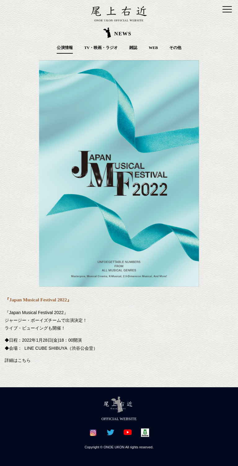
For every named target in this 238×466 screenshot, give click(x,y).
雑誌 (133, 48)
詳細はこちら (18, 360)
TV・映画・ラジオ (101, 48)
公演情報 (65, 48)
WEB (153, 48)
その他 (175, 48)
